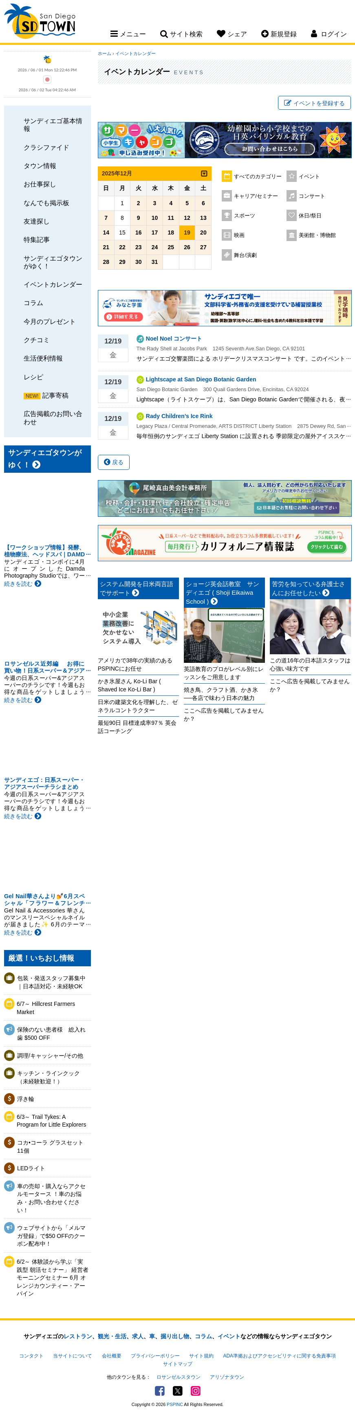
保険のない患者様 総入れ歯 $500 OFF (51, 1033)
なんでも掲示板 (46, 202)
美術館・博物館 (317, 235)
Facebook (160, 1391)
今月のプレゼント (50, 321)
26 (187, 247)
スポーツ (244, 216)
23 (138, 247)
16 (138, 232)
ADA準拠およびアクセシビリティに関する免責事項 (279, 1356)
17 (155, 232)
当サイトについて (72, 1356)
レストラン (78, 1336)
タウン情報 (40, 165)
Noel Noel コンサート (174, 338)
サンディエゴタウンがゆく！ (53, 262)
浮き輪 (25, 1099)
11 (171, 218)
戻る (113, 462)
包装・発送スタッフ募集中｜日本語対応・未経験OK (51, 982)
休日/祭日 (310, 216)
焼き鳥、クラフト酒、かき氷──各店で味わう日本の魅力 (221, 693)
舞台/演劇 (245, 255)
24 (155, 247)
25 (171, 247)
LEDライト (31, 1168)
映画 (239, 235)
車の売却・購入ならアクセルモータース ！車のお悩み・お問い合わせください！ (51, 1198)
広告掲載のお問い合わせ (53, 417)
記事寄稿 (55, 395)
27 (203, 247)
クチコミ (37, 339)
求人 (137, 1336)
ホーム (104, 53)
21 (106, 247)
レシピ (33, 377)
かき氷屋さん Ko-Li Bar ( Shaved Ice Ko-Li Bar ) (129, 685)
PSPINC (175, 1404)
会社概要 (111, 1356)
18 (171, 232)
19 (187, 232)
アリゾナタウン (227, 1377)
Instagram (196, 1391)
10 (155, 218)
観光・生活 (112, 1336)
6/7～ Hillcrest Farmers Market (46, 1008)
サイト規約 (201, 1356)
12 (187, 218)
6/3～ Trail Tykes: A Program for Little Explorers (51, 1121)
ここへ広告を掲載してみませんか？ (224, 714)
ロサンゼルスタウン (179, 1377)
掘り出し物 (175, 1336)
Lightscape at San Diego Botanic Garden (201, 379)
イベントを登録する (314, 103)
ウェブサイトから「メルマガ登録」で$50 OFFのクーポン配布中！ (51, 1236)
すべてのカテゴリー (258, 176)
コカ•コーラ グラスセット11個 (50, 1146)
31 (155, 262)
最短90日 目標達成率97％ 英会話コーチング (137, 727)
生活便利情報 (43, 358)
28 (106, 262)
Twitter (178, 1391)
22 (122, 247)
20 (203, 232)
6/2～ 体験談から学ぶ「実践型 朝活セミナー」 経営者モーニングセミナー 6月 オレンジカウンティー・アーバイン (52, 1277)
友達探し (37, 221)
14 (106, 232)
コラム (33, 302)
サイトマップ (177, 1364)
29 (122, 262)
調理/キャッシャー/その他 (50, 1055)
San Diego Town (39, 22)
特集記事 (37, 239)
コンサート (312, 196)
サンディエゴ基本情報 (53, 124)
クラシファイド (46, 147)
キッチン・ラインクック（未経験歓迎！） (48, 1077)
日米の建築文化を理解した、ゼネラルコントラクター (138, 706)
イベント (309, 176)
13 (203, 218)
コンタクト (31, 1356)
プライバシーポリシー (155, 1356)
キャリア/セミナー (256, 196)
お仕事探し (40, 184)
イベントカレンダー (53, 284)
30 (138, 262)
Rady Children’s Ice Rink (179, 416)
